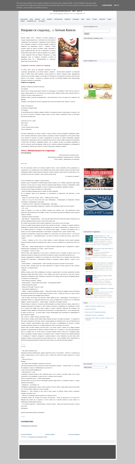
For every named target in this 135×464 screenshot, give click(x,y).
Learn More (107, 5)
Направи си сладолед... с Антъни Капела (48, 30)
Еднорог (37, 19)
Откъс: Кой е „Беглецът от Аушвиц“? (103, 263)
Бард (31, 19)
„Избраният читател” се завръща (94, 315)
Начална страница (90, 309)
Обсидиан (76, 19)
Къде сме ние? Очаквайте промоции (95, 312)
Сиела (88, 19)
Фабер (109, 19)
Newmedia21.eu (31, 21)
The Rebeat (41, 21)
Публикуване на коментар (29, 425)
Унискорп (102, 19)
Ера (43, 19)
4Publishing (24, 19)
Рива (82, 19)
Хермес (22, 21)
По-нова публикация (26, 434)
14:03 (23, 416)
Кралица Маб (58, 19)
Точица (94, 19)
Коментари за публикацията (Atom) (38, 437)
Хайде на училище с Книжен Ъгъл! (95, 306)
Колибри (49, 19)
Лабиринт (67, 19)
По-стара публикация (74, 434)
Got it (116, 5)
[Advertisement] (99, 134)
